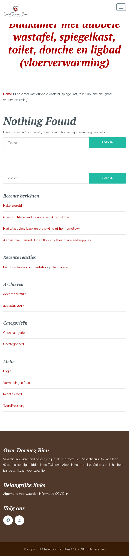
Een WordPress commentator (24, 267)
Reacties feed (12, 394)
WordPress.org (13, 405)
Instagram (19, 520)
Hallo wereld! (12, 205)
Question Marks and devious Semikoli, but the (36, 217)
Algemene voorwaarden (20, 493)
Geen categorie (14, 332)
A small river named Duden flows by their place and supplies (47, 240)
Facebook (8, 520)
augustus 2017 (13, 305)
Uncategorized (13, 344)
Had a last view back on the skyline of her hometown (42, 228)
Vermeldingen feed (16, 382)
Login (7, 371)
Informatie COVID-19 (54, 493)
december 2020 (15, 294)
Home (7, 94)
